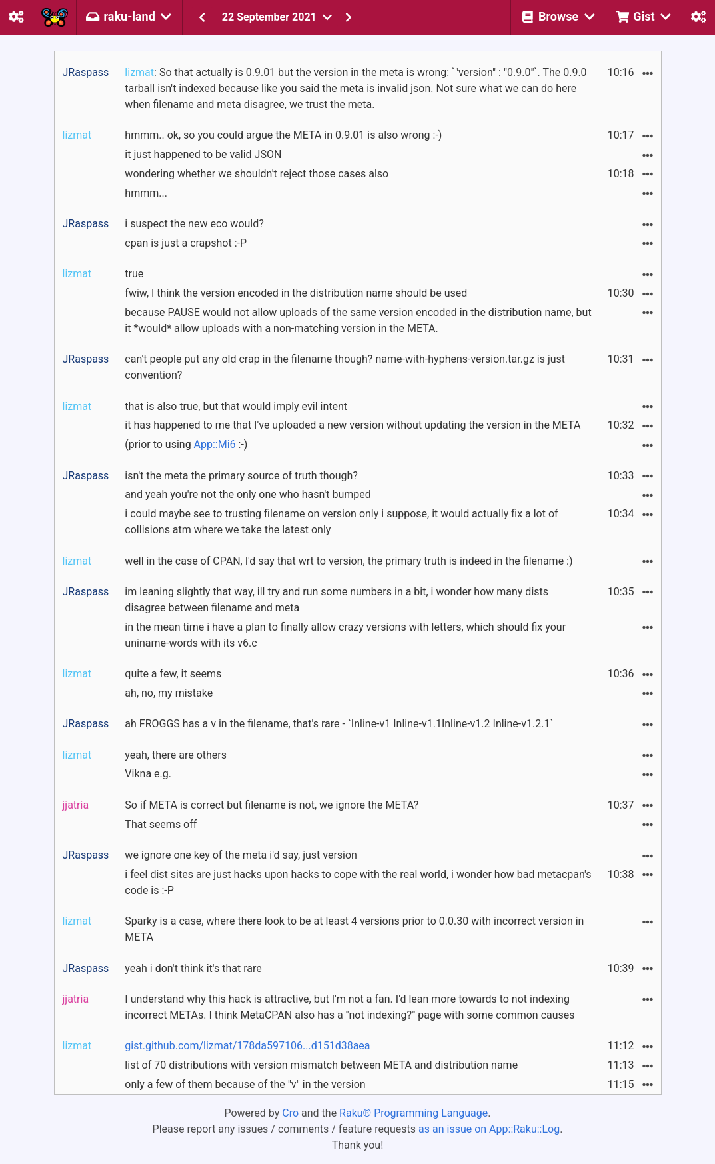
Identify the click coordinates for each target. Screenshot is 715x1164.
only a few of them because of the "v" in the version (245, 1084)
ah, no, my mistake (169, 693)
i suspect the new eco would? (194, 223)
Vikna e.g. (148, 773)
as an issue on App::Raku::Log (489, 1129)
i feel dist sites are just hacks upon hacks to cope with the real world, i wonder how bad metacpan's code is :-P (358, 882)
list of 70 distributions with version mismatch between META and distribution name (321, 1065)
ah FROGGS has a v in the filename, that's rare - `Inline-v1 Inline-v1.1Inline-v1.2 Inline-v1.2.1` (339, 723)
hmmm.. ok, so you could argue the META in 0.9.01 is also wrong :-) (283, 135)
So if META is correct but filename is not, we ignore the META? (271, 805)
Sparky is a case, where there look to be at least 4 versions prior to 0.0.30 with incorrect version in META (354, 929)
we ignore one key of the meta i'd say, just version (241, 855)
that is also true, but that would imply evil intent (236, 406)
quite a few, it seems (173, 673)
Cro (290, 1113)
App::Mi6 (215, 444)
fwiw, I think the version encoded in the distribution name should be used (296, 293)
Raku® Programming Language (413, 1113)
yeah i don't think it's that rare (193, 968)
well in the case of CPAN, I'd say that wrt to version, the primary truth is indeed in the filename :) (348, 561)
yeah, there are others (176, 755)
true (134, 273)
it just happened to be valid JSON (203, 154)
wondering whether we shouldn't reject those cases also (256, 173)
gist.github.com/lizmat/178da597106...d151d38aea (247, 1045)
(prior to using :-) (186, 444)
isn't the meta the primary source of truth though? (241, 475)
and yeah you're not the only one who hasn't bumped (247, 494)
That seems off (161, 824)
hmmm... (146, 193)
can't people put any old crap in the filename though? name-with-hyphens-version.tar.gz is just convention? (345, 367)
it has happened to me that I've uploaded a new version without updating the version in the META (352, 425)
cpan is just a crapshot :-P (186, 243)
